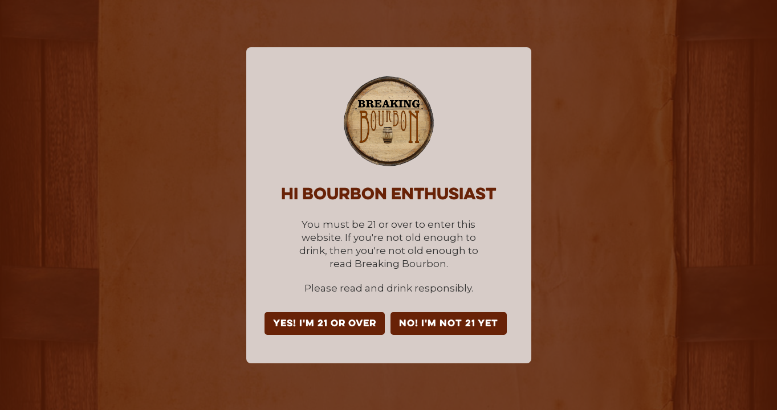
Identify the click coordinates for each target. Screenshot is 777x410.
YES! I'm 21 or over (324, 324)
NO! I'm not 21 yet (448, 324)
